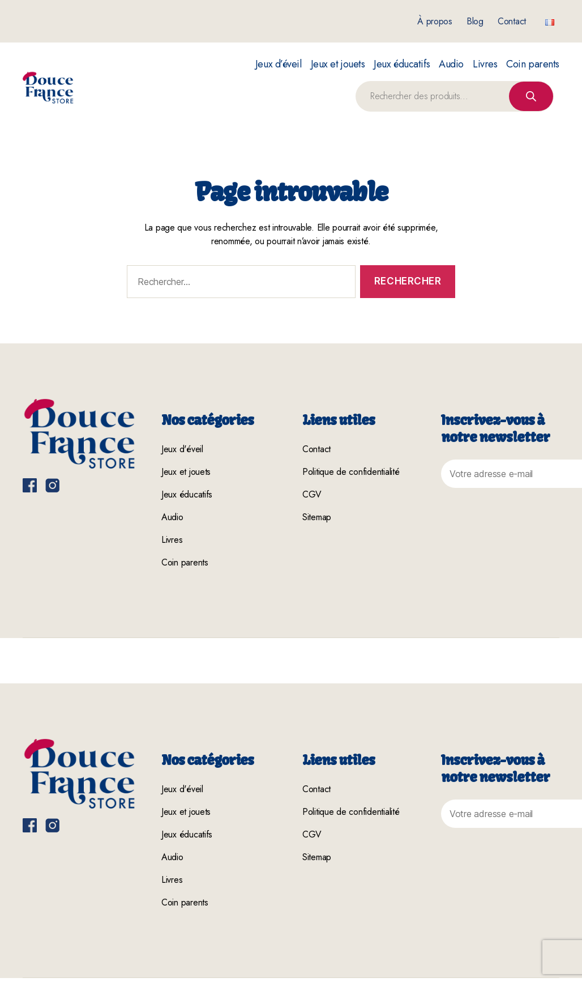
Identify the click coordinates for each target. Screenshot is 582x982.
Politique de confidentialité (350, 471)
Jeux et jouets (338, 64)
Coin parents (532, 64)
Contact (512, 21)
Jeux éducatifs (402, 64)
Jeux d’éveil (278, 64)
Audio (451, 64)
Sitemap (316, 517)
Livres (485, 64)
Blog (475, 21)
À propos (434, 21)
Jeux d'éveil (182, 449)
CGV (312, 494)
